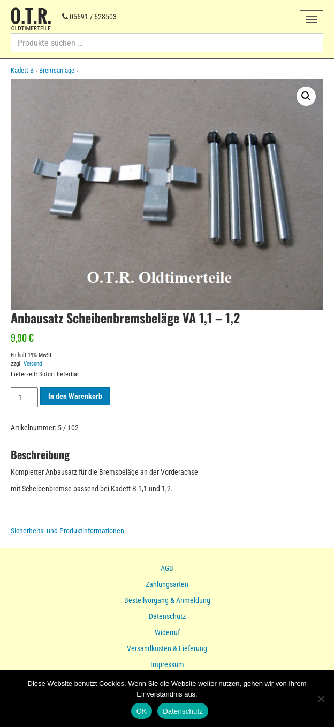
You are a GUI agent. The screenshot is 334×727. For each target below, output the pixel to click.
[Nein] (320, 698)
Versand (33, 363)
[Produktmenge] (24, 397)
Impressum (167, 664)
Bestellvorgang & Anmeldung (167, 600)
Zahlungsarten (167, 584)
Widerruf (167, 632)
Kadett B (22, 70)
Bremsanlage (56, 70)
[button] (306, 96)
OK (141, 711)
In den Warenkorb (75, 396)
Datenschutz (167, 616)
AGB (167, 568)
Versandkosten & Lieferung (167, 648)
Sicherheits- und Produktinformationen (67, 531)
